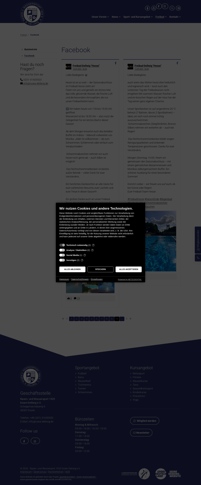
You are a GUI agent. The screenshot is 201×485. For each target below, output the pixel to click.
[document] (100, 224)
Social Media (72, 255)
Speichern (100, 269)
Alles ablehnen (72, 269)
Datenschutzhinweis (80, 279)
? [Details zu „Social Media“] (84, 255)
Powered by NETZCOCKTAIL (130, 279)
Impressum (64, 279)
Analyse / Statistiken (76, 250)
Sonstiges (71, 260)
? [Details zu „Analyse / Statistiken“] (92, 250)
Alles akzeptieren (128, 269)
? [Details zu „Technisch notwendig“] (93, 245)
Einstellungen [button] (97, 279)
